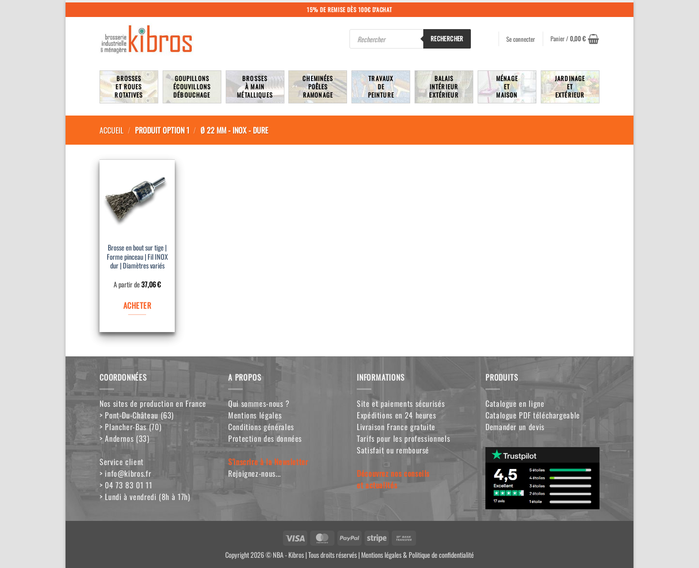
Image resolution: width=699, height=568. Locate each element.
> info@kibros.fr (125, 473)
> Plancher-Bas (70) (130, 427)
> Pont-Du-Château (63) (137, 415)
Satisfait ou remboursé (393, 450)
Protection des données (265, 438)
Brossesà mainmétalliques (255, 87)
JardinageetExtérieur (570, 87)
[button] (574, 39)
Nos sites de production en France (153, 403)
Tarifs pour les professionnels (403, 438)
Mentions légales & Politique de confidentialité (417, 555)
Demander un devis (515, 427)
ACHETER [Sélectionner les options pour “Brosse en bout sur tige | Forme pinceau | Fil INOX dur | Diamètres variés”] (137, 305)
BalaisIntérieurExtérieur (443, 87)
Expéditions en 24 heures (396, 415)
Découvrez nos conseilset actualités (393, 479)
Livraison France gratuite (396, 427)
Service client (122, 462)
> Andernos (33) (125, 438)
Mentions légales (255, 415)
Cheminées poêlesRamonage (317, 87)
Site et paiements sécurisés (401, 403)
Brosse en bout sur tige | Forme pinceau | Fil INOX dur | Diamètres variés (137, 256)
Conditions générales (261, 427)
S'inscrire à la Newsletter (268, 462)
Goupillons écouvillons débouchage (192, 87)
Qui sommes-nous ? (259, 403)
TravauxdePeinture (381, 87)
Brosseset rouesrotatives (129, 87)
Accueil (111, 130)
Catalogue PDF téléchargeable (532, 415)
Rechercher (447, 38)
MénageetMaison (507, 87)
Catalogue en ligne (515, 403)
